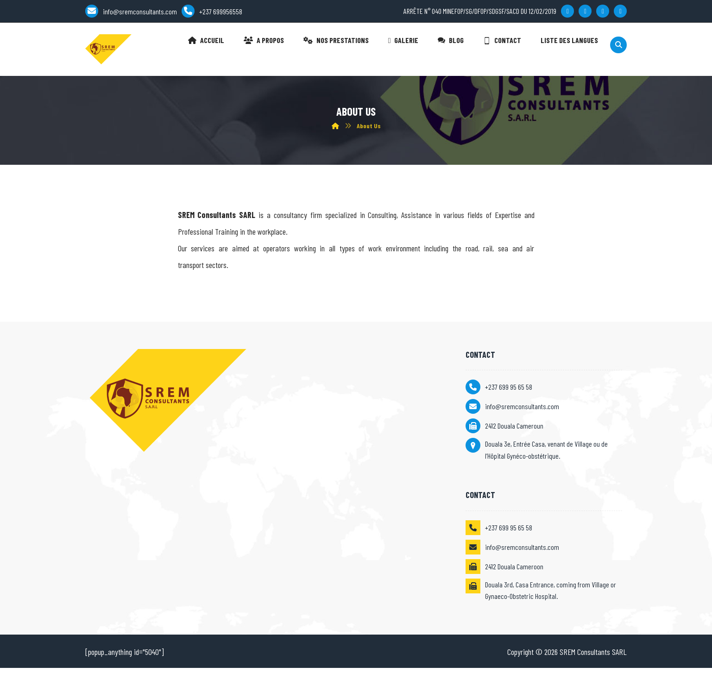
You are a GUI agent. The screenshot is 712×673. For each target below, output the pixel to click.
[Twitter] (585, 12)
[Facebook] (567, 12)
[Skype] (620, 12)
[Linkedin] (602, 12)
